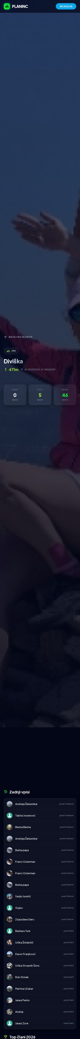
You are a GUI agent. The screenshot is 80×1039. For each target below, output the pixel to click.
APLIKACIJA (66, 6)
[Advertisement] (40, 759)
